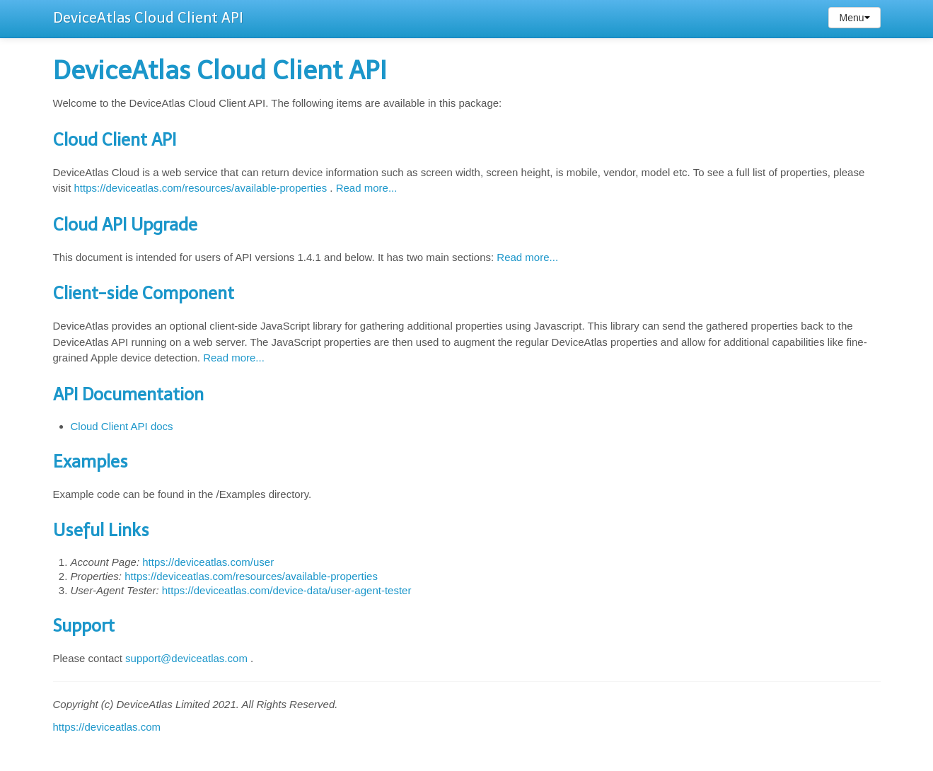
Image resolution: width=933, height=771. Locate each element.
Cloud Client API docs (122, 426)
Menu (854, 17)
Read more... (367, 188)
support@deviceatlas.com (186, 658)
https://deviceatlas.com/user (208, 562)
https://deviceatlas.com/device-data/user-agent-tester (287, 590)
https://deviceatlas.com (107, 727)
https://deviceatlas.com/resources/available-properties (201, 188)
